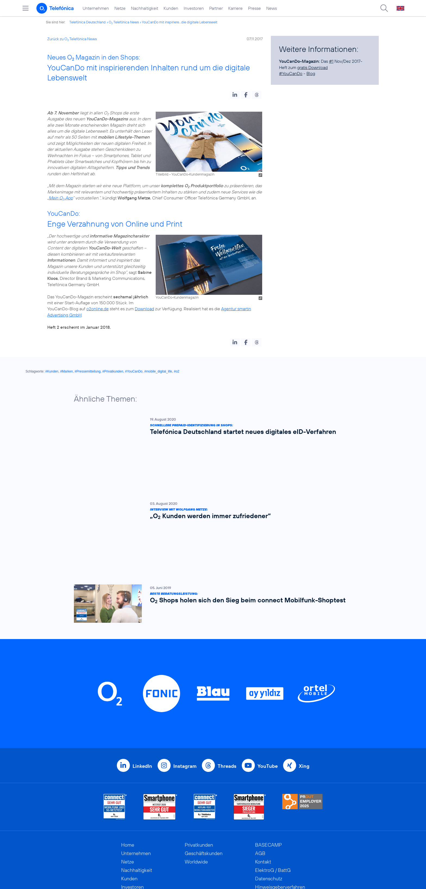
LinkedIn (142, 676)
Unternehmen (96, 8)
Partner (216, 8)
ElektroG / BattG (273, 780)
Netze (120, 8)
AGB (260, 763)
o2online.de (97, 308)
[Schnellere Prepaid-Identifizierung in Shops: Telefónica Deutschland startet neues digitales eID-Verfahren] (210, 427)
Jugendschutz (270, 805)
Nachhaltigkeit (144, 8)
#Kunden (51, 371)
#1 (331, 61)
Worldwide (196, 771)
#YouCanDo (290, 73)
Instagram (184, 676)
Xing (304, 676)
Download (144, 308)
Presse (254, 8)
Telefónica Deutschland (87, 22)
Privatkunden (199, 755)
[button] (235, 95)
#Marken (66, 371)
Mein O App (61, 198)
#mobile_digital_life (158, 371)
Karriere (235, 8)
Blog (310, 73)
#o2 (176, 371)
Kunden (171, 8)
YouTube (268, 676)
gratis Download (312, 67)
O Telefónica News (124, 22)
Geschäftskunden (204, 763)
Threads (227, 676)
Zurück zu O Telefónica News (72, 38)
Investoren (194, 8)
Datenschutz (268, 788)
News (271, 8)
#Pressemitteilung (88, 371)
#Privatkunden (112, 371)
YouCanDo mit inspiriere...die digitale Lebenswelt (179, 22)
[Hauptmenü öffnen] (25, 8)
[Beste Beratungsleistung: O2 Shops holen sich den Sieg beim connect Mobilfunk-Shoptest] (210, 513)
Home (127, 755)
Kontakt (263, 771)
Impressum (266, 822)
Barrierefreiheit (271, 813)
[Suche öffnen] (384, 8)
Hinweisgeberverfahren (280, 797)
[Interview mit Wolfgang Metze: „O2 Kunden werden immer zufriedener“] (210, 466)
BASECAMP (268, 755)
